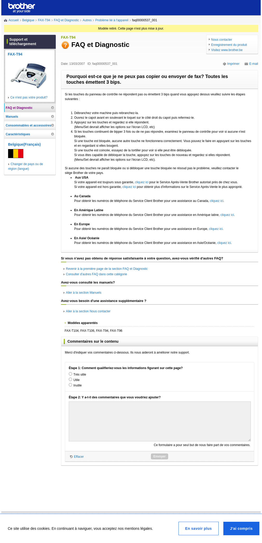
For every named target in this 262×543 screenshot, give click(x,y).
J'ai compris (241, 528)
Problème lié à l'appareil (111, 20)
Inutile (77, 385)
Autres (87, 20)
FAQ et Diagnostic (66, 20)
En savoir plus (198, 528)
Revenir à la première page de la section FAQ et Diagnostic (107, 269)
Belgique (28, 20)
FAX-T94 (44, 20)
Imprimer (233, 64)
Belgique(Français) (24, 144)
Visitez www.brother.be (227, 50)
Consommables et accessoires (28, 125)
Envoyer (159, 456)
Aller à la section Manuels (83, 292)
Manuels (12, 116)
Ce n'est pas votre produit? (28, 97)
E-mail (253, 64)
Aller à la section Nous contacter (88, 311)
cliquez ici (141, 182)
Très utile (79, 374)
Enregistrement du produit (229, 45)
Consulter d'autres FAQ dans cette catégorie (96, 274)
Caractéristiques (18, 134)
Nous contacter (221, 39)
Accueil (14, 20)
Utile (76, 380)
